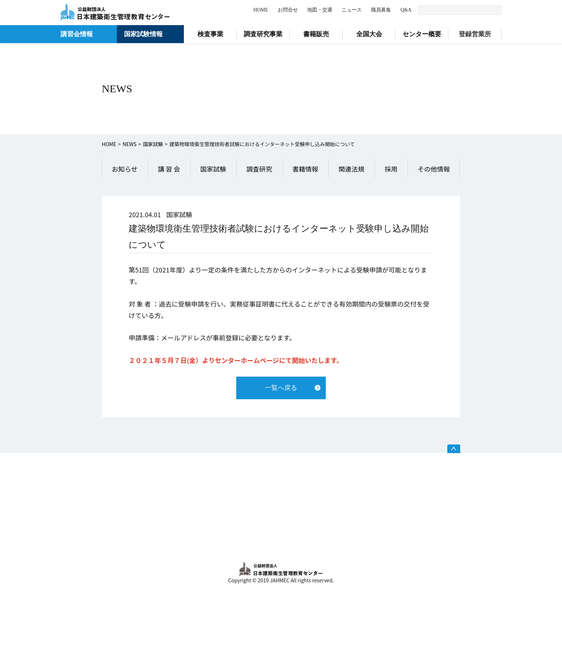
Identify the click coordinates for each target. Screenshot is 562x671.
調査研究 (259, 168)
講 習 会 (169, 168)
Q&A (405, 10)
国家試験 (153, 144)
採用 (391, 168)
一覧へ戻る (281, 387)
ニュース (352, 10)
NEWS (130, 144)
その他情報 (434, 168)
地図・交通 (319, 10)
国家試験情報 (143, 34)
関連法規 (351, 168)
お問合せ (288, 10)
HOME (260, 10)
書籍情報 (305, 168)
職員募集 (381, 10)
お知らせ (125, 168)
